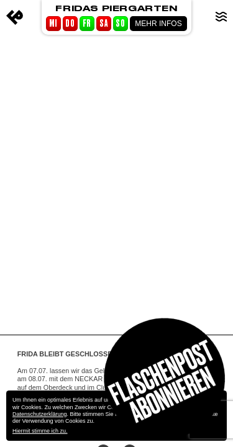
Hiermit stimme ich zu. (40, 431)
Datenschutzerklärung (39, 414)
